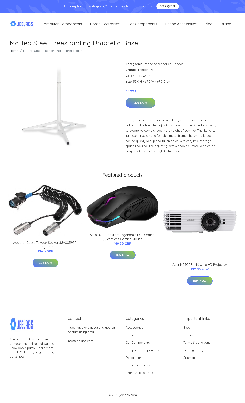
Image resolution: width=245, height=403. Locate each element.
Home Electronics (105, 24)
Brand (226, 24)
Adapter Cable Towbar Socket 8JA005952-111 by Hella (45, 246)
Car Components (142, 24)
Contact (189, 336)
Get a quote (168, 6)
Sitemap (189, 359)
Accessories (134, 328)
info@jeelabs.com (80, 342)
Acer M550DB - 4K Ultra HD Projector (199, 266)
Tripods (178, 65)
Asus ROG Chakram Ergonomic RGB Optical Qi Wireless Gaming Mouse (122, 238)
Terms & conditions (196, 344)
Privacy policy (193, 351)
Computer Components (61, 24)
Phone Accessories (181, 24)
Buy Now (140, 104)
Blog (208, 24)
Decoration (134, 359)
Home (14, 51)
